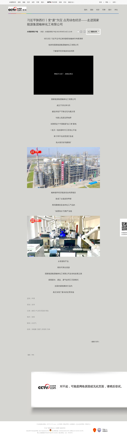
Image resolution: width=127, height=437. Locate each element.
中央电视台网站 (41, 424)
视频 (24, 2)
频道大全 (71, 2)
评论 (116, 10)
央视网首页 (12, 2)
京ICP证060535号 (44, 431)
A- (81, 32)
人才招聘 (59, 424)
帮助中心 (88, 424)
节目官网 (54, 2)
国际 (91, 10)
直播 (60, 2)
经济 (28, 2)
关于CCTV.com (51, 424)
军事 (37, 2)
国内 (85, 10)
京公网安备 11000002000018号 (59, 431)
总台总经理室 (80, 424)
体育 (33, 2)
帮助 (106, 2)
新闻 (19, 2)
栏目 (65, 2)
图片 (110, 10)
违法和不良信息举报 (32, 431)
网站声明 (66, 424)
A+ (85, 32)
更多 (42, 2)
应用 (114, 2)
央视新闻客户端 (32, 32)
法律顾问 (72, 424)
